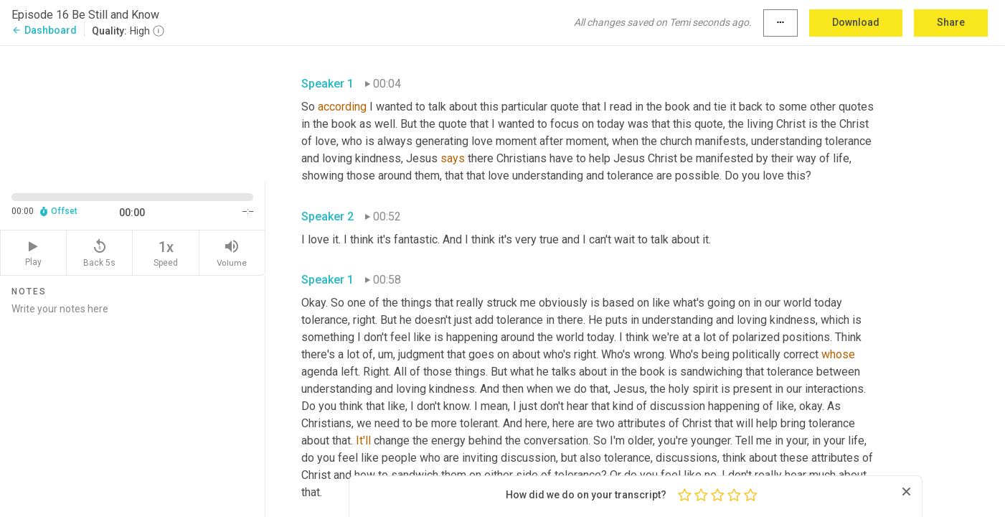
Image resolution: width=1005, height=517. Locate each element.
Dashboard (44, 30)
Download (855, 22)
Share (951, 22)
